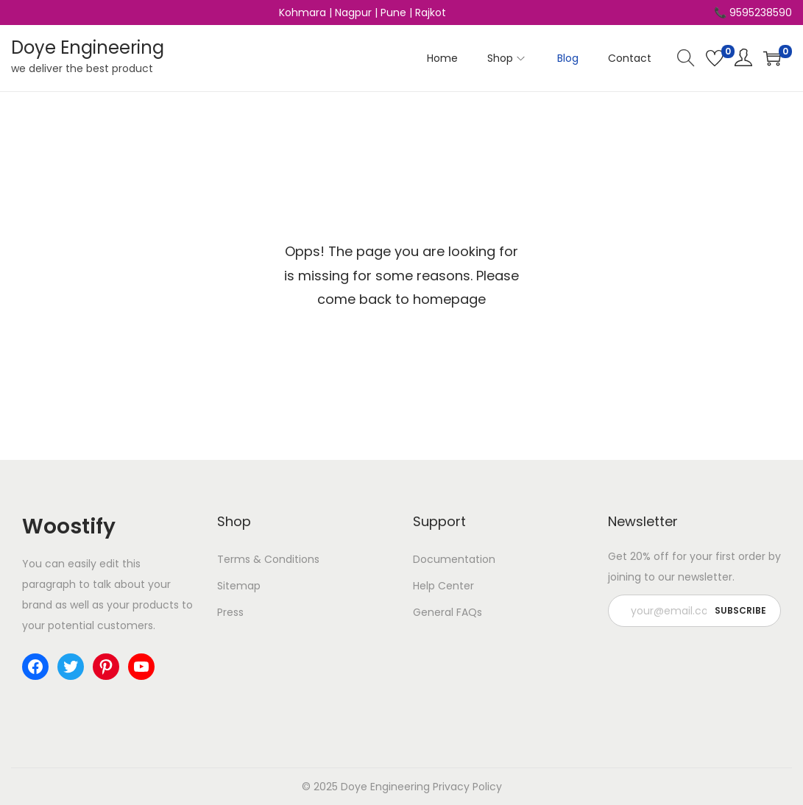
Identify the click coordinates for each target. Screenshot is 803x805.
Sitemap (239, 585)
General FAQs (447, 612)
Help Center (443, 585)
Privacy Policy (467, 786)
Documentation (454, 559)
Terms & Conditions (268, 559)
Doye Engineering (87, 47)
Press (230, 612)
